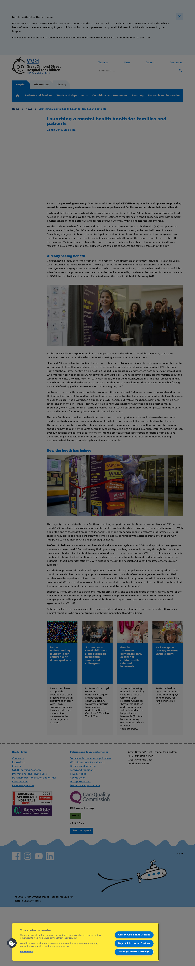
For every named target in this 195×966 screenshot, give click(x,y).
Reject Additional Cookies (134, 943)
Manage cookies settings (134, 952)
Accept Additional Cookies (134, 935)
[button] (12, 943)
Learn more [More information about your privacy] (26, 952)
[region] (85, 942)
